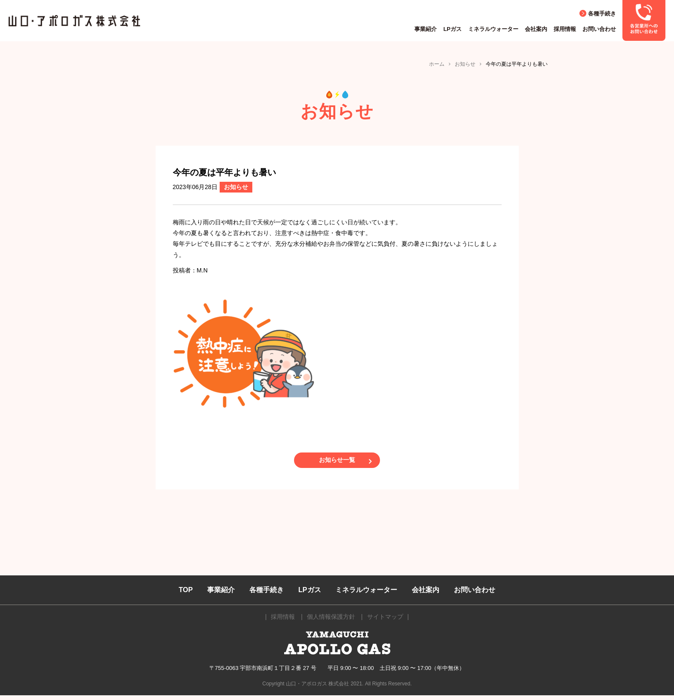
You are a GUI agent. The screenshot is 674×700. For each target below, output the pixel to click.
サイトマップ (385, 621)
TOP (186, 594)
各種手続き (602, 13)
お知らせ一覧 (337, 462)
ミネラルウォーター (493, 29)
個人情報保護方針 (331, 621)
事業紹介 (425, 29)
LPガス (452, 29)
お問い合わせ (599, 29)
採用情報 (565, 29)
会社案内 (536, 29)
